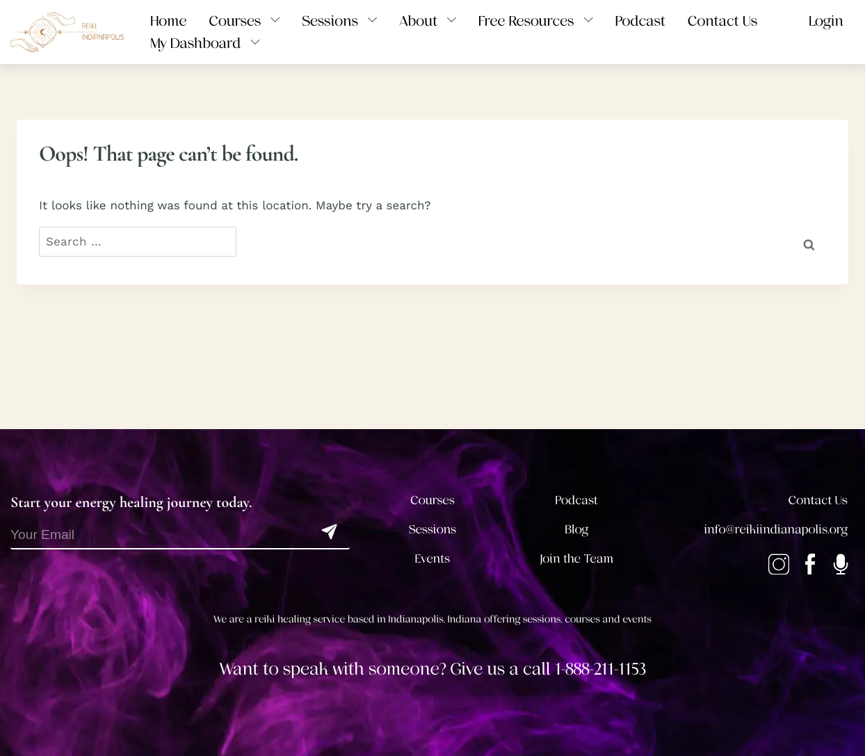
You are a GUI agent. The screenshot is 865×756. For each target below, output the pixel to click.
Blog (577, 530)
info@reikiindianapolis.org (776, 530)
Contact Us (818, 501)
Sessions (433, 530)
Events (432, 559)
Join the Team (576, 559)
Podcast (577, 501)
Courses (432, 501)
